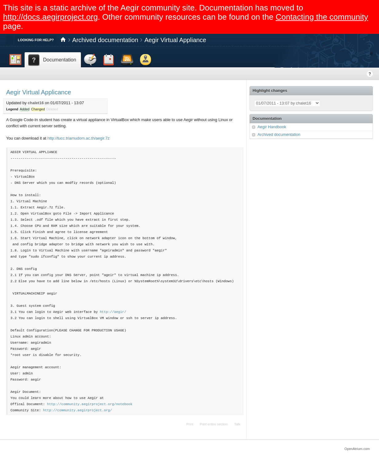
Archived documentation (105, 40)
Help (370, 74)
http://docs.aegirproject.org (50, 17)
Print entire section (214, 424)
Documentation (267, 118)
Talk (237, 424)
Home (63, 40)
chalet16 (36, 103)
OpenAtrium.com (357, 449)
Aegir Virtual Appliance (175, 40)
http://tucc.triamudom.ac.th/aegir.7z (78, 138)
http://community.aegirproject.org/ (77, 410)
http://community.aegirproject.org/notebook (89, 404)
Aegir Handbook (271, 126)
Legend (12, 109)
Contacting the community (322, 17)
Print (189, 424)
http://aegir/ (113, 312)
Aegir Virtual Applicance (38, 92)
